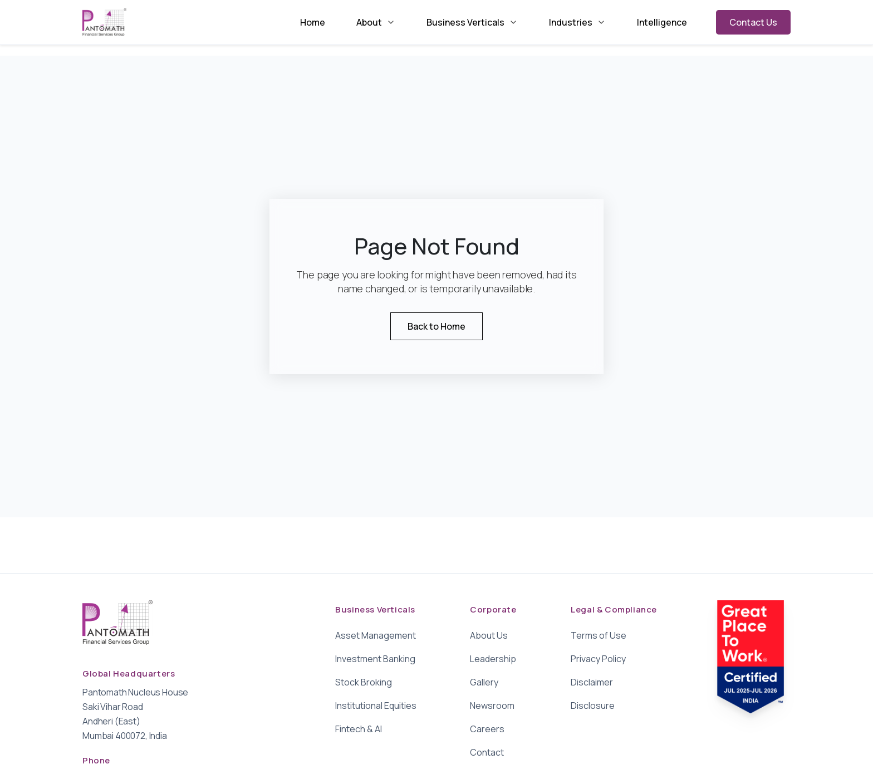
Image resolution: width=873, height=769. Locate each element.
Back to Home (436, 326)
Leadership (493, 659)
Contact (487, 752)
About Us (489, 635)
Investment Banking (375, 659)
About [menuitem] (375, 22)
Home (312, 22)
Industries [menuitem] (577, 22)
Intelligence (662, 22)
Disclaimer (592, 682)
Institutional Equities (375, 705)
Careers (487, 729)
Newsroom (492, 705)
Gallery (484, 682)
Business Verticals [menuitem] (472, 22)
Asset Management (375, 635)
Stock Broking (363, 682)
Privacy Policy (598, 659)
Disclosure (593, 705)
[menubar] (493, 22)
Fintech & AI (358, 729)
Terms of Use (598, 635)
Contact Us (753, 22)
